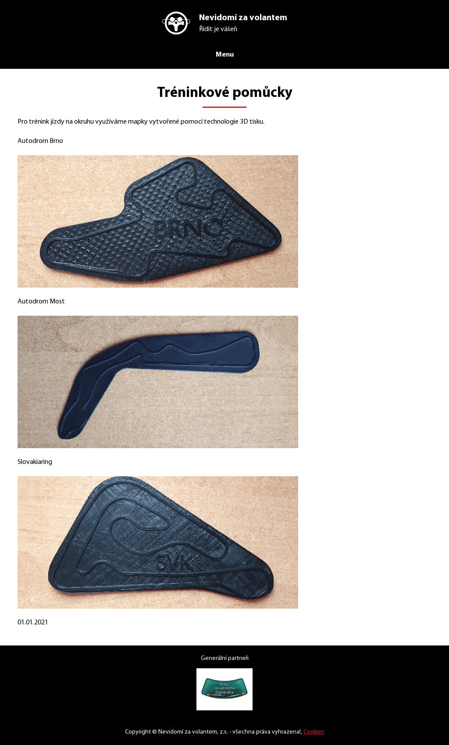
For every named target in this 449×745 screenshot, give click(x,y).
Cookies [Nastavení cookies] (319, 731)
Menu (224, 54)
